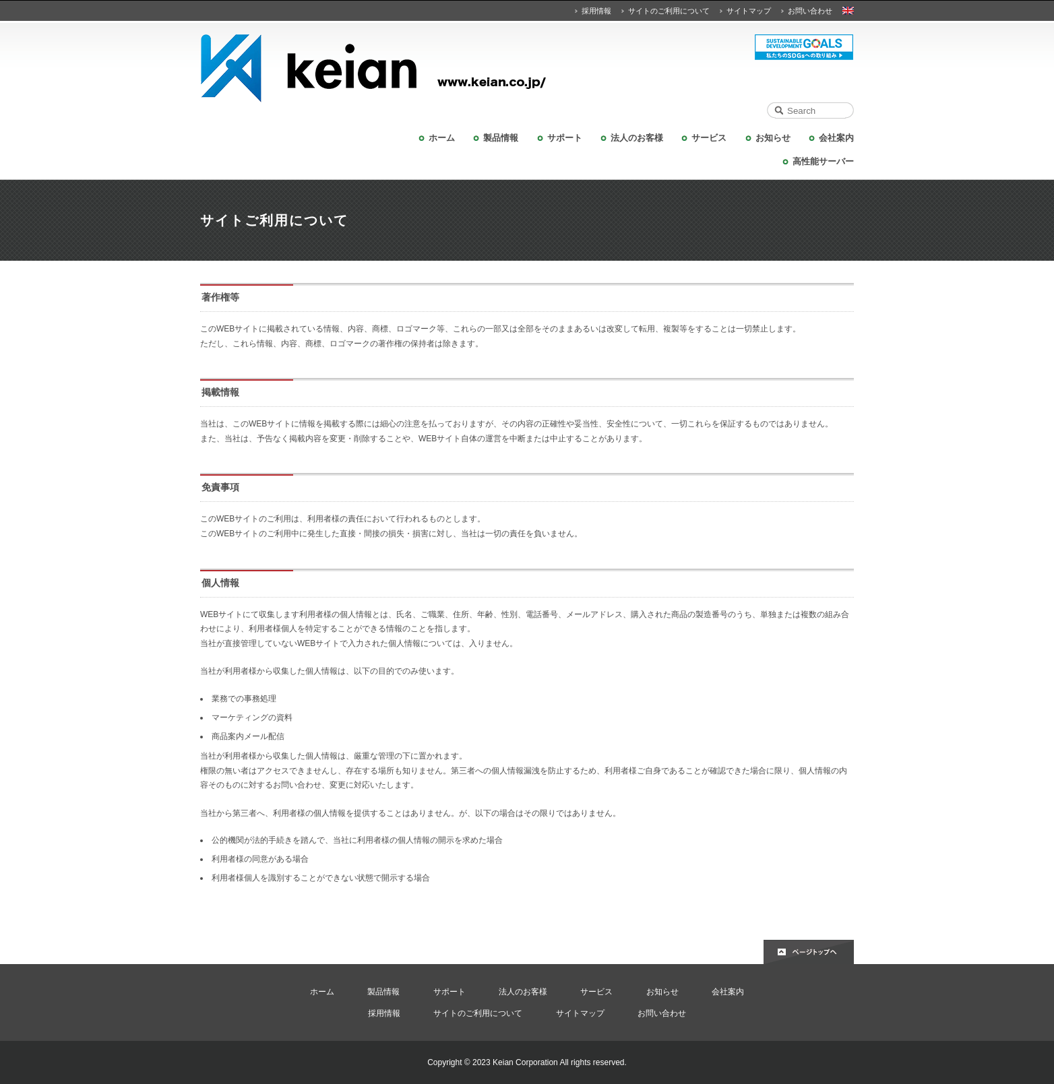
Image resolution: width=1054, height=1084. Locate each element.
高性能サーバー (823, 161)
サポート (564, 138)
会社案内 (836, 138)
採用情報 (596, 11)
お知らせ (772, 138)
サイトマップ (748, 11)
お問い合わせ (810, 11)
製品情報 (500, 138)
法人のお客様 (637, 138)
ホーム (442, 138)
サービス (708, 138)
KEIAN (527, 68)
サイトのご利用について (669, 11)
